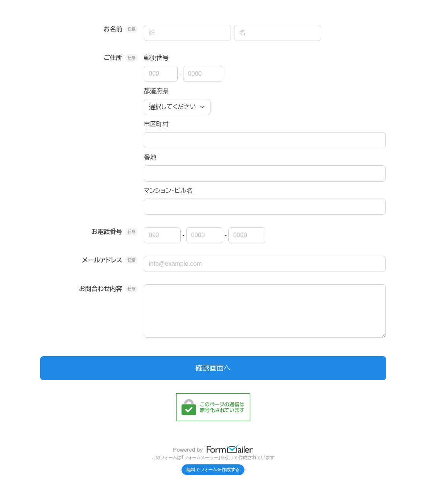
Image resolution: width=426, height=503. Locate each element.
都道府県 (156, 91)
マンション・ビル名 (168, 190)
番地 (150, 157)
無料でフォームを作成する (213, 469)
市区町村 (156, 124)
